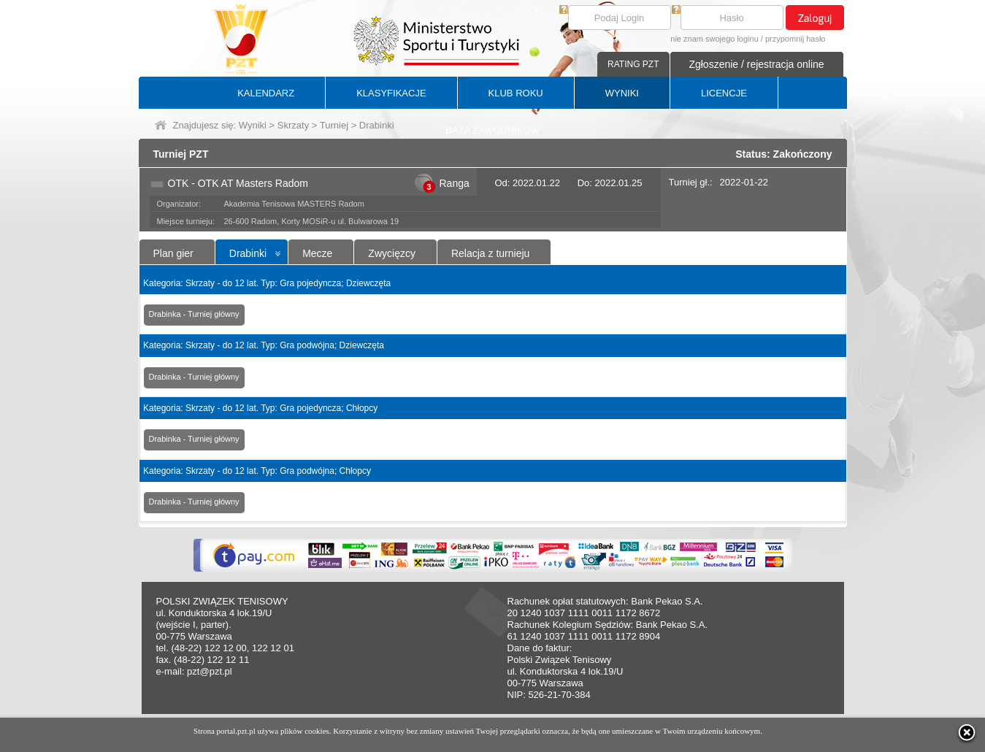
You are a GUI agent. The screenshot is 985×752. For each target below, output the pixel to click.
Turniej (334, 125)
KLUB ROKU (515, 93)
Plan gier (173, 253)
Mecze (317, 253)
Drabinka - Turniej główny (194, 314)
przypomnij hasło (795, 38)
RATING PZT (633, 64)
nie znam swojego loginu (714, 38)
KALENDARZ (265, 93)
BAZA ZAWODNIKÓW (492, 130)
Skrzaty (293, 125)
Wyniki (253, 125)
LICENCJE (724, 93)
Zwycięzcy (391, 253)
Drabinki (248, 253)
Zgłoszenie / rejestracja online (756, 64)
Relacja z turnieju (490, 253)
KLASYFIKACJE (391, 93)
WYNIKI (622, 93)
